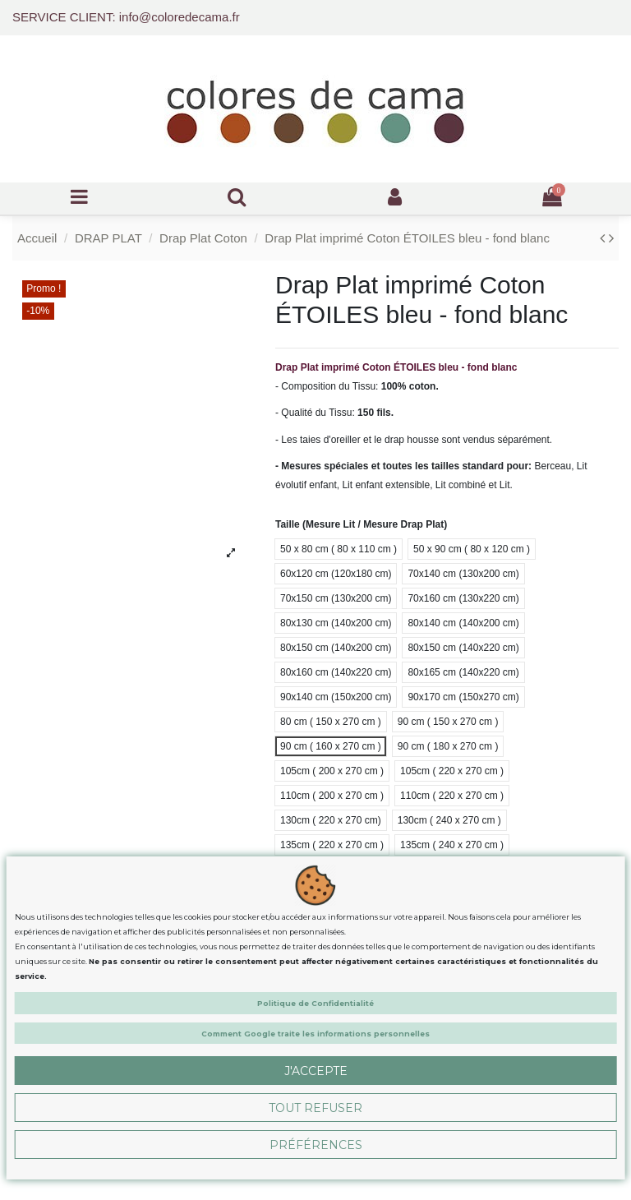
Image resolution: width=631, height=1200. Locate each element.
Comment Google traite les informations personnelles (315, 1033)
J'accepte (316, 1071)
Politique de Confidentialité (315, 1003)
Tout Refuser (315, 1108)
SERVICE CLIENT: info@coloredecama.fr (126, 17)
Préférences (315, 1145)
